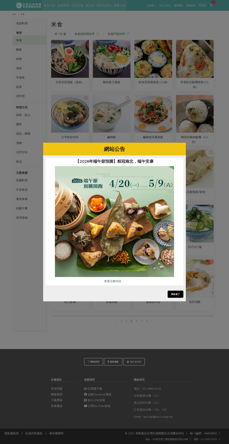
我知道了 (175, 294)
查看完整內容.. (113, 281)
